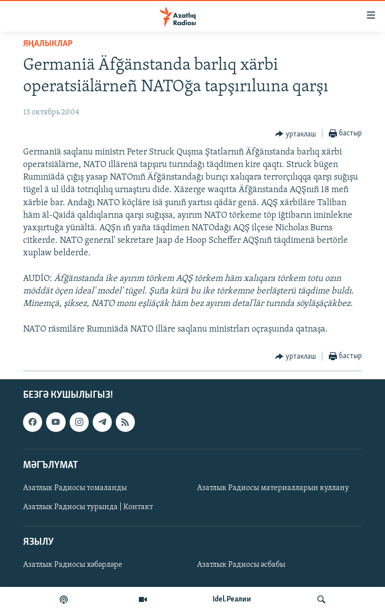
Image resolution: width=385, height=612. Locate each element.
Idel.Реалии (232, 599)
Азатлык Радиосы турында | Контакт (88, 507)
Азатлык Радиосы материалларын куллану (273, 488)
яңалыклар (48, 44)
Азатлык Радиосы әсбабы (241, 565)
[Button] (295, 133)
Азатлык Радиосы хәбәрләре (72, 565)
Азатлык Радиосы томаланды (75, 488)
